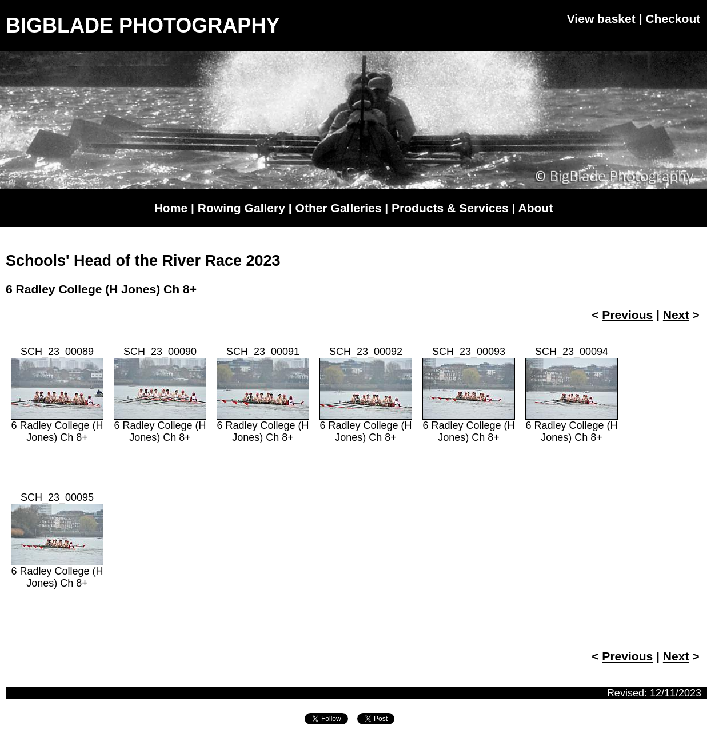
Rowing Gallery (241, 207)
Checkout (672, 18)
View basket (601, 18)
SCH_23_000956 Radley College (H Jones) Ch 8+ (57, 540)
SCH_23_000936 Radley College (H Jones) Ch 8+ (468, 394)
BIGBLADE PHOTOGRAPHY (142, 25)
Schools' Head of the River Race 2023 (143, 260)
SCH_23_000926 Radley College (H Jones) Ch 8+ (365, 394)
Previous (627, 314)
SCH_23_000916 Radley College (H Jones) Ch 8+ (262, 394)
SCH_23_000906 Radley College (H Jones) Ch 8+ (160, 394)
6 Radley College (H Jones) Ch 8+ (101, 289)
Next (676, 314)
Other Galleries (338, 207)
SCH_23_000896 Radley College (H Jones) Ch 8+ (57, 394)
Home (170, 207)
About (535, 207)
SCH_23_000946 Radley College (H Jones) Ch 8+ (571, 394)
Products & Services (450, 207)
